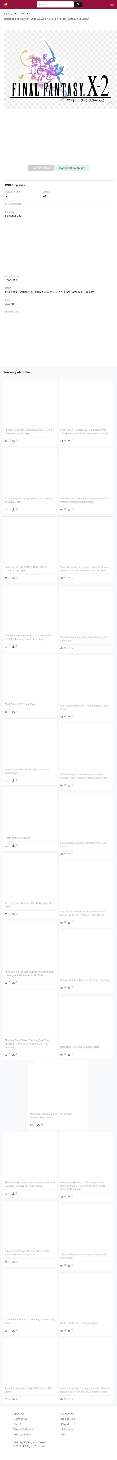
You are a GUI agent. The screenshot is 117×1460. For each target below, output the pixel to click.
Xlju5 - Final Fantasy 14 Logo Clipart (80, 1322)
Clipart (65, 1424)
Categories (67, 1413)
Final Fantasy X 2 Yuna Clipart (20, 704)
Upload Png (68, 1418)
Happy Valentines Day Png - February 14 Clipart (86, 979)
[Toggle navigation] (112, 4)
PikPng (8, 14)
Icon (63, 1434)
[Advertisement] (58, 139)
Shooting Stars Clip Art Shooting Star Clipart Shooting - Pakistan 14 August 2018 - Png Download (27, 1043)
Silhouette (67, 1429)
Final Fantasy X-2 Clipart (18, 838)
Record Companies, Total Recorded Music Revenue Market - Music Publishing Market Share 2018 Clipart (83, 1185)
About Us (19, 1413)
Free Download (41, 167)
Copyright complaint (72, 167)
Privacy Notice (22, 1434)
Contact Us (20, 1418)
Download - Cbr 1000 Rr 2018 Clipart (80, 1045)
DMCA (17, 1424)
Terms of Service (23, 1429)
